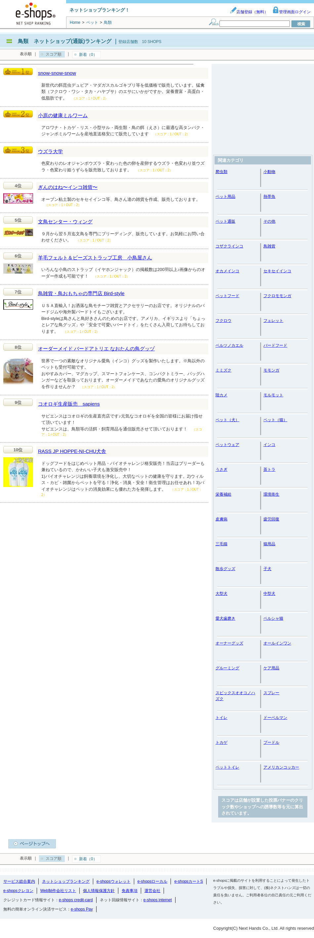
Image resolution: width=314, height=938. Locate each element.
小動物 (269, 171)
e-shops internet (157, 900)
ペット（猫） (275, 420)
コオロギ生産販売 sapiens (69, 404)
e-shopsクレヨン (18, 890)
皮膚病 (221, 519)
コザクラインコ (229, 246)
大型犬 (221, 593)
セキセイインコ (277, 271)
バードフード (275, 345)
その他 (269, 221)
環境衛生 (271, 494)
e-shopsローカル (152, 881)
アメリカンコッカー (281, 767)
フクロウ (223, 320)
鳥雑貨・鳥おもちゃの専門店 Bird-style (81, 293)
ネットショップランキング (66, 881)
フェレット (273, 320)
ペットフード (227, 295)
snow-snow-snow (57, 73)
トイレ (221, 717)
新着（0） (88, 54)
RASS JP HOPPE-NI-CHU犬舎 (72, 451)
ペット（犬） (227, 420)
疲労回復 (271, 519)
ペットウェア (227, 444)
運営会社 (152, 890)
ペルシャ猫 (273, 618)
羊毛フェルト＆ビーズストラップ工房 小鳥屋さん (95, 257)
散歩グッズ (225, 568)
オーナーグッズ (229, 643)
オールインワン (277, 643)
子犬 (267, 568)
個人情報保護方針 (99, 890)
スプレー (271, 693)
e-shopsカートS (188, 881)
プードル (271, 742)
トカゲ (221, 742)
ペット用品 (225, 196)
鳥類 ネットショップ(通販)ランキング (64, 41)
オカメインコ (227, 271)
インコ (269, 444)
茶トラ (269, 469)
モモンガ (271, 370)
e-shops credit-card (76, 900)
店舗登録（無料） (249, 12)
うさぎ (221, 469)
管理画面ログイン (291, 12)
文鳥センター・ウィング (65, 221)
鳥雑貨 (269, 246)
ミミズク (223, 370)
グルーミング (227, 668)
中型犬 (269, 593)
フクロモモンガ (277, 295)
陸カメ (221, 395)
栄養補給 (223, 494)
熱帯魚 (269, 196)
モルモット (273, 395)
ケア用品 (271, 668)
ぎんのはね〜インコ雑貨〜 (68, 187)
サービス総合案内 (19, 881)
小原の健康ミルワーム (63, 115)
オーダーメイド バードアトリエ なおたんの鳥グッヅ (96, 348)
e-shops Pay (82, 909)
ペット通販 (225, 221)
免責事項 (129, 890)
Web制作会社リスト (58, 890)
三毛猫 (221, 544)
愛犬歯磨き (225, 618)
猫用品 (269, 544)
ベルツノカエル (229, 345)
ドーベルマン (275, 717)
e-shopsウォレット (114, 881)
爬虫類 (221, 171)
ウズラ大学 (50, 151)
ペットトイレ (227, 767)
